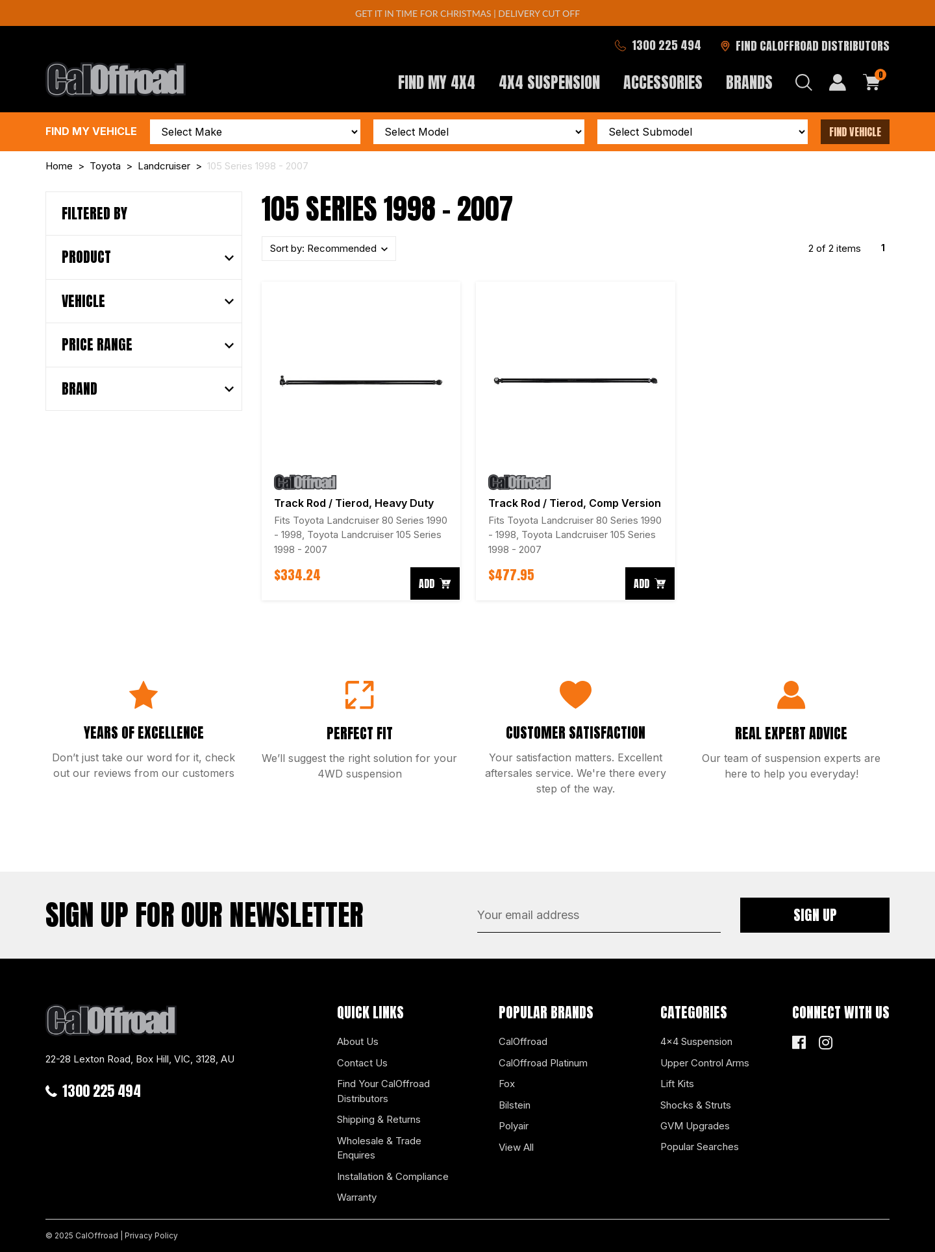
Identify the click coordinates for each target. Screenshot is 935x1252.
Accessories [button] (663, 82)
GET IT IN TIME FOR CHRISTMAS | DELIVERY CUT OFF (467, 13)
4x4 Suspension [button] (549, 82)
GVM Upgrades (695, 1126)
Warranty (357, 1197)
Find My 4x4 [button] (436, 82)
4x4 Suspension (696, 1041)
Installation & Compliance (393, 1176)
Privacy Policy (151, 1235)
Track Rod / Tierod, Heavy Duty (354, 503)
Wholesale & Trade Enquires (379, 1148)
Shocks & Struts (695, 1105)
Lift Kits (677, 1083)
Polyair (514, 1126)
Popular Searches (699, 1146)
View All (516, 1147)
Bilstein (514, 1105)
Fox (507, 1083)
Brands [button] (749, 82)
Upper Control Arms (704, 1063)
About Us (358, 1041)
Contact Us (362, 1063)
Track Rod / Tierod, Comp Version (574, 503)
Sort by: (324, 248)
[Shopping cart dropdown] (872, 82)
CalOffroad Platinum (543, 1063)
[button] (148, 257)
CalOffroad (523, 1041)
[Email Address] (599, 915)
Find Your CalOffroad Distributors (383, 1091)
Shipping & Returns (379, 1119)
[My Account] (837, 82)
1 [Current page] (883, 247)
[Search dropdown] (804, 82)
